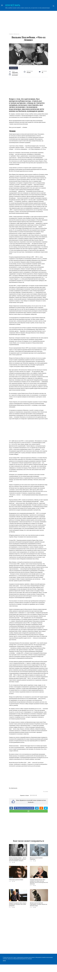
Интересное (16, 34)
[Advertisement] (33, 23)
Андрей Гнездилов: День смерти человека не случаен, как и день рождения (17, 904)
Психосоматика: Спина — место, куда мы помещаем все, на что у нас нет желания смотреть (17, 859)
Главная (11, 34)
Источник (45, 791)
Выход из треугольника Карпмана (36, 858)
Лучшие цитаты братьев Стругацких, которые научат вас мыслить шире (38, 904)
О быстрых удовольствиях (16, 879)
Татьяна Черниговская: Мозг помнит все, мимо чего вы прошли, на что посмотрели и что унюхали (39, 881)
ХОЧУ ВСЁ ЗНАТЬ (12, 5)
